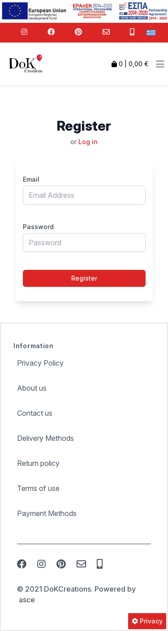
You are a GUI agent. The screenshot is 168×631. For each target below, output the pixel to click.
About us (32, 388)
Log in (88, 141)
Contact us (34, 413)
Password (38, 226)
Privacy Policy (40, 362)
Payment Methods (47, 513)
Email (31, 179)
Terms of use (38, 488)
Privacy (147, 621)
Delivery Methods (45, 438)
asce (27, 599)
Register (84, 278)
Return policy (38, 463)
